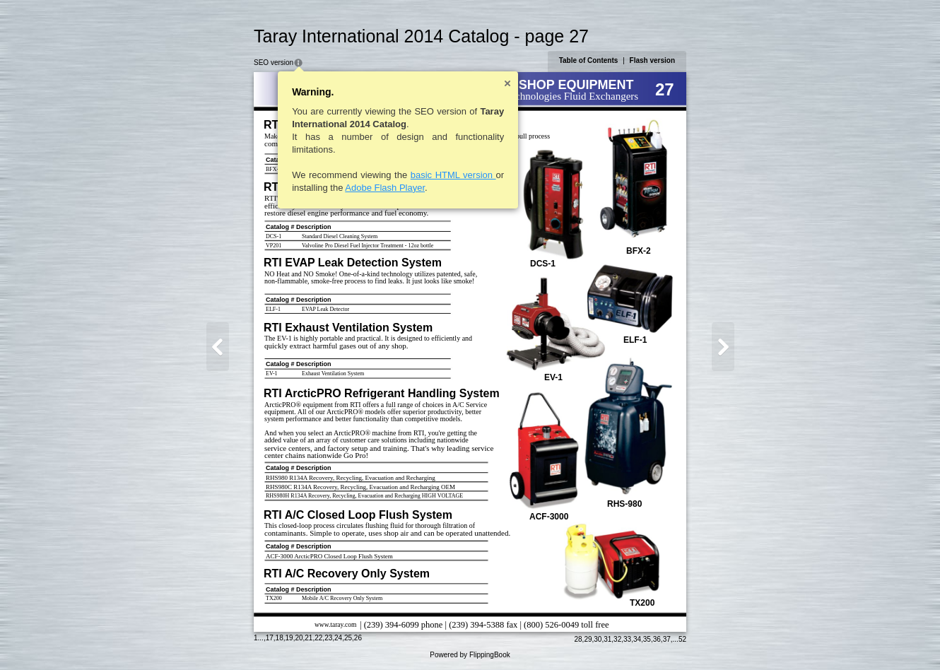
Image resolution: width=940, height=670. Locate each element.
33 (627, 639)
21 (308, 638)
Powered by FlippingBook (470, 655)
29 (588, 639)
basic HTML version (453, 175)
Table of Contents (588, 60)
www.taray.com (335, 624)
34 (637, 639)
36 (657, 639)
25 (348, 638)
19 (289, 638)
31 (607, 639)
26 (358, 638)
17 (270, 638)
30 (597, 639)
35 (647, 639)
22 (318, 638)
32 (617, 639)
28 (578, 639)
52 (682, 639)
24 (338, 638)
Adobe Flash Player (385, 187)
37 (667, 639)
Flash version (652, 60)
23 (328, 638)
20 (298, 638)
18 (279, 638)
